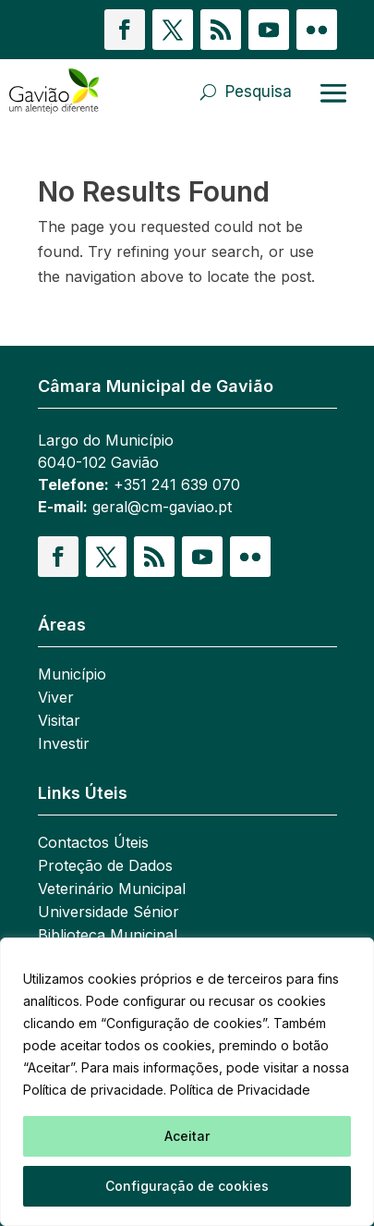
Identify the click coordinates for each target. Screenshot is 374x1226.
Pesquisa (258, 91)
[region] (187, 1082)
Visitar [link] (59, 721)
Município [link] (72, 675)
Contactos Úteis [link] (93, 844)
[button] (124, 29)
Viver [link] (56, 698)
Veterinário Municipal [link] (112, 890)
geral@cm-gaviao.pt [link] (162, 506)
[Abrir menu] (333, 92)
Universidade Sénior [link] (108, 913)
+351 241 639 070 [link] (177, 484)
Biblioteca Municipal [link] (107, 936)
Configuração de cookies (187, 1186)
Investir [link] (64, 745)
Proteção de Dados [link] (105, 867)
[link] (62, 91)
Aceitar (187, 1136)
